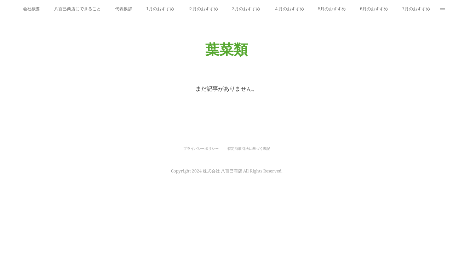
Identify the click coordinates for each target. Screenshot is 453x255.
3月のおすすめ (246, 8)
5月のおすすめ (332, 8)
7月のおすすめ (416, 8)
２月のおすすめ (203, 8)
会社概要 (31, 8)
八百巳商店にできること (77, 8)
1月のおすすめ (160, 8)
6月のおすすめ (374, 8)
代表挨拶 (123, 8)
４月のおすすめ (289, 8)
